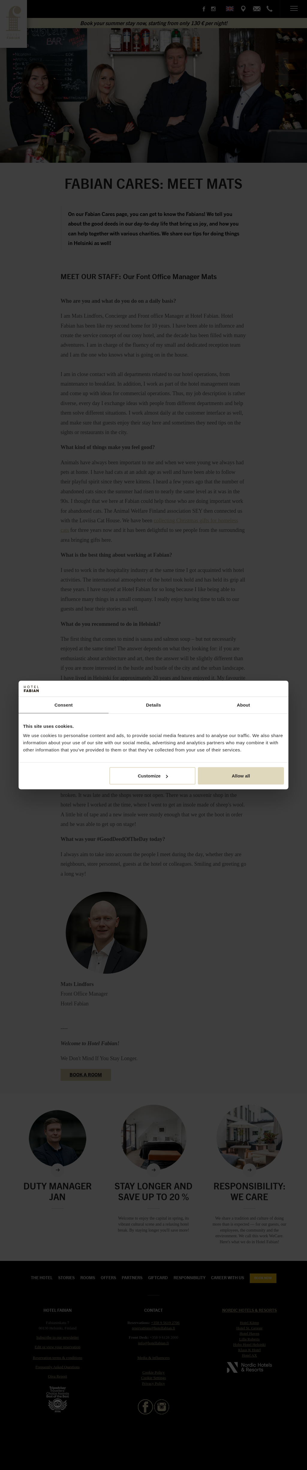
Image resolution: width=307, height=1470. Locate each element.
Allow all (241, 775)
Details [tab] (153, 704)
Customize (153, 775)
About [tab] (243, 704)
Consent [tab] (64, 704)
